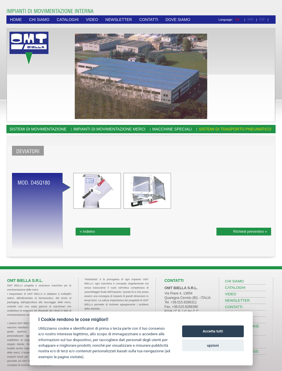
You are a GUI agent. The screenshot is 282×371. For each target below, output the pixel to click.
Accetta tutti (213, 331)
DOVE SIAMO (177, 19)
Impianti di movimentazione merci (109, 129)
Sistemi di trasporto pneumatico (235, 129)
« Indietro (87, 231)
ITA (237, 19)
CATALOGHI (68, 19)
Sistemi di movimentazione (37, 129)
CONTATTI (148, 19)
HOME (16, 19)
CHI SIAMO (39, 19)
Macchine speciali (172, 129)
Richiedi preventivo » (250, 231)
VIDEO (92, 19)
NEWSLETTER (118, 19)
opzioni (213, 345)
